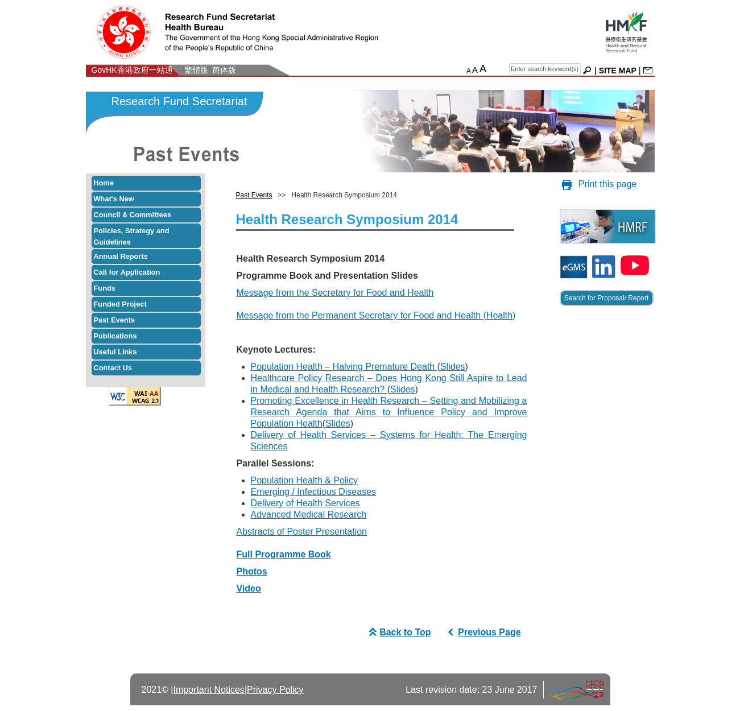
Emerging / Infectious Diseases (314, 492)
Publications (115, 336)
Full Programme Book (284, 554)
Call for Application (127, 272)
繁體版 (196, 70)
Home (104, 183)
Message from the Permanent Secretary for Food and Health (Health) (376, 315)
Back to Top (398, 632)
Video (249, 588)
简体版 (224, 70)
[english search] (545, 69)
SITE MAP (617, 70)
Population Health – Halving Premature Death (344, 366)
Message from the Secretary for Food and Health (335, 292)
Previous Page (482, 632)
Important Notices (208, 690)
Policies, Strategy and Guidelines (132, 236)
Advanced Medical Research (309, 514)
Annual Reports (121, 256)
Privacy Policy (275, 690)
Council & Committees (133, 214)
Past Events (114, 320)
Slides (452, 366)
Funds (104, 288)
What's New (114, 199)
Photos (252, 571)
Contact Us (113, 367)
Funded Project (120, 304)
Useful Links (115, 352)
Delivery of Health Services (305, 503)
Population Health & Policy (304, 480)
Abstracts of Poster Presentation (302, 531)
